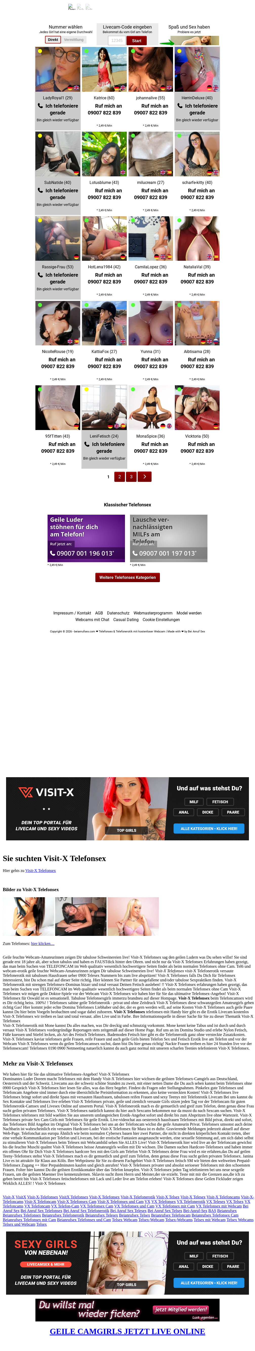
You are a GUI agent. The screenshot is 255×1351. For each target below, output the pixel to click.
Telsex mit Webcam (210, 1220)
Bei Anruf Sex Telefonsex (41, 1210)
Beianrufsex (227, 1210)
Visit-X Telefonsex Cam (76, 1201)
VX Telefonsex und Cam (134, 1206)
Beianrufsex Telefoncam (170, 1215)
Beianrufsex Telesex (101, 1215)
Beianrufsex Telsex (134, 1215)
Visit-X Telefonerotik (138, 1197)
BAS (212, 1210)
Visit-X (9, 1197)
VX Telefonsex (163, 1201)
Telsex (41, 1224)
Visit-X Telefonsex (40, 870)
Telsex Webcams (239, 1220)
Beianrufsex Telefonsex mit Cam (29, 1220)
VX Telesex (215, 1201)
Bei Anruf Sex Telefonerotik (86, 1210)
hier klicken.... (42, 943)
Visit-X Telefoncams (223, 1197)
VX (147, 1201)
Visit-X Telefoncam (40, 1201)
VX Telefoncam (37, 1206)
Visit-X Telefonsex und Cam (120, 1201)
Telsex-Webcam (151, 1220)
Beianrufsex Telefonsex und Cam (84, 1220)
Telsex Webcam (124, 1220)
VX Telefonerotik (191, 1201)
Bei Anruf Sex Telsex (165, 1210)
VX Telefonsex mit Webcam (219, 1206)
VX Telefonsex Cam (96, 1206)
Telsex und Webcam (19, 1224)
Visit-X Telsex (167, 1197)
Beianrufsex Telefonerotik (63, 1215)
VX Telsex (234, 1201)
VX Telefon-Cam (65, 1206)
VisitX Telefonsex (73, 1197)
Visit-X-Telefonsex (42, 1197)
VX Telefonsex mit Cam (175, 1206)
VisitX (21, 1197)
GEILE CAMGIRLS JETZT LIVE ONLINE (127, 1331)
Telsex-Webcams (179, 1220)
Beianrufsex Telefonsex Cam (215, 1215)
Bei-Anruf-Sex (195, 1210)
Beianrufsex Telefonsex (22, 1215)
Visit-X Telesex (192, 1197)
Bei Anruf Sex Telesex (128, 1210)
